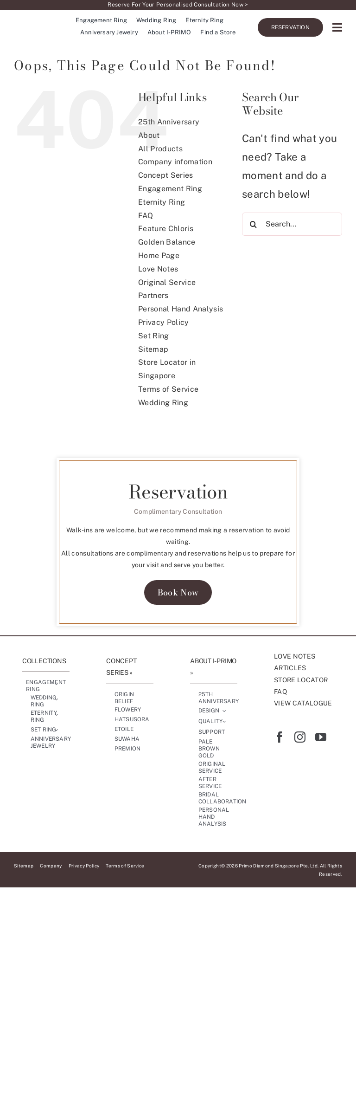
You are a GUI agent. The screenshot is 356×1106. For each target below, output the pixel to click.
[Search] (253, 232)
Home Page (158, 255)
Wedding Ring (163, 402)
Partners (153, 295)
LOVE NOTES (295, 656)
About (149, 135)
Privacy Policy (163, 322)
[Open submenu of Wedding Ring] (57, 699)
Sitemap (153, 349)
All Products (160, 148)
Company (51, 865)
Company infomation (175, 161)
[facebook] (279, 737)
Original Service (167, 282)
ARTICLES (290, 668)
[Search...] (292, 232)
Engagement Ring (170, 188)
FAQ (145, 215)
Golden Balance (167, 242)
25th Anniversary (169, 121)
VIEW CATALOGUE (303, 703)
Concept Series (165, 175)
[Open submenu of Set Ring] (57, 729)
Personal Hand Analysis (180, 308)
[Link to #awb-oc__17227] (337, 27)
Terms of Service (168, 389)
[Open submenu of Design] (224, 711)
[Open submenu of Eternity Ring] (57, 714)
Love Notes (158, 269)
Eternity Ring (161, 202)
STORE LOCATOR (301, 680)
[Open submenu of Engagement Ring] (57, 683)
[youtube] (320, 737)
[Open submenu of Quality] (224, 721)
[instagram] (299, 737)
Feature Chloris (166, 228)
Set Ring (153, 335)
